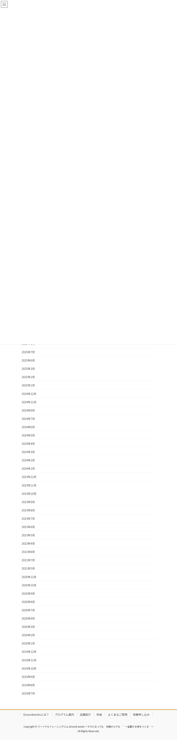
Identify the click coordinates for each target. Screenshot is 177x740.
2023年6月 (28, 527)
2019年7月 (28, 693)
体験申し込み (141, 714)
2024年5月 (28, 435)
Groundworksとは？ (36, 714)
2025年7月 (28, 352)
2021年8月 (28, 552)
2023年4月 (28, 543)
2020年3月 (28, 627)
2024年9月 (28, 410)
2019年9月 (28, 677)
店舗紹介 (85, 714)
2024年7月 (28, 419)
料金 (99, 714)
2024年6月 (28, 427)
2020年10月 (29, 585)
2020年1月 (28, 643)
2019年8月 (28, 685)
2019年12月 (29, 652)
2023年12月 (29, 477)
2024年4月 (28, 444)
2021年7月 (28, 560)
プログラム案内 (64, 714)
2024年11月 (29, 402)
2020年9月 (28, 593)
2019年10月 (29, 668)
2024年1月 (28, 468)
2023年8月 (28, 510)
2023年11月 (29, 485)
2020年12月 (29, 577)
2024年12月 (29, 394)
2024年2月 (28, 460)
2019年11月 (29, 660)
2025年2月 (28, 377)
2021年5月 (28, 568)
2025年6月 (28, 360)
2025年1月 (28, 385)
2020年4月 (28, 618)
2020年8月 (28, 602)
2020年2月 (28, 635)
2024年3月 (28, 452)
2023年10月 (29, 494)
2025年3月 (28, 369)
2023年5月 (28, 535)
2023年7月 (28, 518)
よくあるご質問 (117, 714)
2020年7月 (28, 610)
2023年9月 (28, 502)
